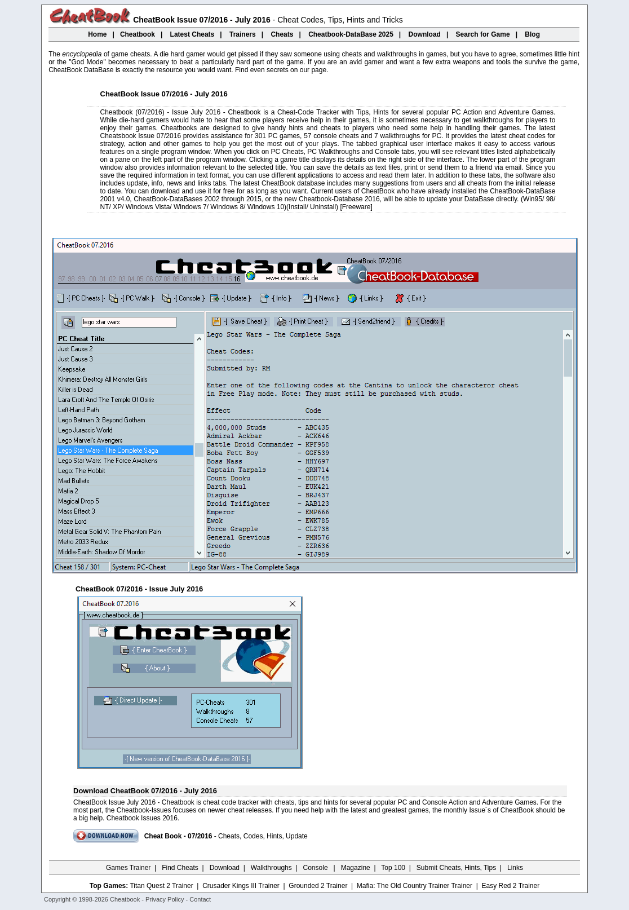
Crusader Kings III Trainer (241, 886)
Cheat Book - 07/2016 (178, 836)
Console (316, 868)
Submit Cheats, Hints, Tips (456, 868)
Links (515, 868)
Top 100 (393, 868)
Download (225, 868)
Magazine (355, 868)
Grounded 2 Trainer (318, 886)
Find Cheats (180, 868)
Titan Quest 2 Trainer (161, 886)
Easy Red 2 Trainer (510, 886)
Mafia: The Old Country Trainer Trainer (414, 886)
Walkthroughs (271, 868)
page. (319, 70)
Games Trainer (128, 868)
